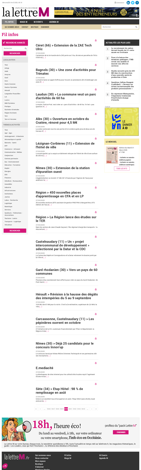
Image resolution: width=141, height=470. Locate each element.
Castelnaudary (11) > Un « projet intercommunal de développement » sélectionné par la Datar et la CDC (62, 245)
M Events (38, 21)
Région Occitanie (11, 113)
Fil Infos (9, 21)
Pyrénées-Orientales (12, 109)
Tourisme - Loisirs (11, 218)
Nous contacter (41, 458)
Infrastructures (10, 190)
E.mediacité (44, 368)
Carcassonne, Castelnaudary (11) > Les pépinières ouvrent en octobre (65, 320)
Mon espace (40, 461)
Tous (6, 65)
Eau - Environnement (12, 162)
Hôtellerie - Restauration (13, 181)
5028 (57, 409)
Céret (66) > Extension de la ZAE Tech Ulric (64, 47)
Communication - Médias (13, 152)
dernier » (96, 409)
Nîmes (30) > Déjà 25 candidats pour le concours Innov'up (65, 345)
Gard (6, 78)
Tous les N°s (121, 168)
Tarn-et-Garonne (10, 119)
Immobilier (8, 184)
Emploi (7, 168)
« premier (36, 409)
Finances (8, 178)
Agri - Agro (8, 133)
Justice (7, 197)
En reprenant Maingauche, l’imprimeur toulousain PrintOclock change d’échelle (122, 97)
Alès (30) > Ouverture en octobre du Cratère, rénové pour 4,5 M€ (62, 120)
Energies (8, 171)
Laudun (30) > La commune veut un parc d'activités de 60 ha (66, 96)
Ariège (7, 68)
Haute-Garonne (10, 84)
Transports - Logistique (13, 221)
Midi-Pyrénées (10, 103)
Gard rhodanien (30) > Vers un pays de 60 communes (66, 271)
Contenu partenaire (11, 158)
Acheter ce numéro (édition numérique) (126, 163)
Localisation (9, 60)
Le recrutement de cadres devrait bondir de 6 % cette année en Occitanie (122, 50)
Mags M (23, 21)
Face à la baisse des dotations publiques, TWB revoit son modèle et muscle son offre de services (122, 61)
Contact (25, 27)
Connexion (120, 3)
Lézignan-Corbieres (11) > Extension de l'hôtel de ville (65, 145)
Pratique (8, 106)
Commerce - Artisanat (12, 149)
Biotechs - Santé (10, 143)
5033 (79, 409)
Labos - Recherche (11, 200)
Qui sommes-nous (12, 27)
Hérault (7, 90)
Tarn (6, 116)
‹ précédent (40, 409)
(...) (44, 57)
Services (8, 210)
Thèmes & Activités (11, 125)
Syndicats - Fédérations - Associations (14, 214)
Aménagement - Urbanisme (14, 136)
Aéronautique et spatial (13, 139)
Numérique (8, 206)
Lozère (7, 100)
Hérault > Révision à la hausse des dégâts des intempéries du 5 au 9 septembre (67, 296)
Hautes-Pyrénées (11, 87)
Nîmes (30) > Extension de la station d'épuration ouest (63, 170)
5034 (83, 409)
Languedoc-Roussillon (12, 94)
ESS (6, 175)
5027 (53, 409)
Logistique (8, 203)
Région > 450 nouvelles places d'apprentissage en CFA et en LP (60, 194)
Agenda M (53, 21)
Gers (6, 81)
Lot (6, 97)
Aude (6, 71)
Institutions (9, 194)
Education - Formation (12, 165)
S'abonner (45, 27)
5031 (70, 409)
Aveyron (7, 74)
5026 (48, 409)
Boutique (34, 27)
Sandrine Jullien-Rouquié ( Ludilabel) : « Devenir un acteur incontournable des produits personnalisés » (122, 85)
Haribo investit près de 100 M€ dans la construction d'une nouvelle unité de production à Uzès (123, 74)
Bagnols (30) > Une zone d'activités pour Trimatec (66, 71)
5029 (61, 409)
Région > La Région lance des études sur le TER (66, 219)
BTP (6, 146)
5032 (74, 409)
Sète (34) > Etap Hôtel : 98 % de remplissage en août (59, 390)
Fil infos (67, 455)
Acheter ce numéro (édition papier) (126, 158)
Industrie (8, 187)
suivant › (91, 409)
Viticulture (8, 225)
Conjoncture (9, 155)
